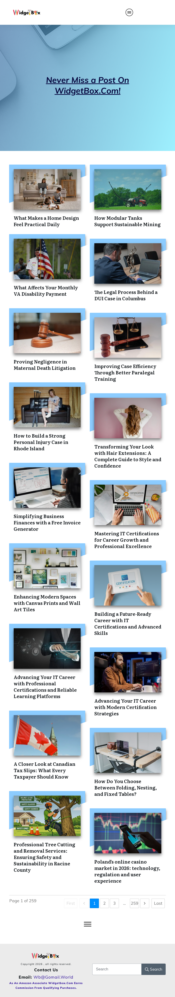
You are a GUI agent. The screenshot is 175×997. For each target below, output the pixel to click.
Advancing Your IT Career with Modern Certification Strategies (125, 707)
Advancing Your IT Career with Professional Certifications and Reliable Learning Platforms (45, 686)
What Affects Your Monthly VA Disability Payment (46, 290)
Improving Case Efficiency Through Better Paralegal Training (125, 372)
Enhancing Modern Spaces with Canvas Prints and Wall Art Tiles (47, 603)
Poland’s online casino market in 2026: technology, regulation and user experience (127, 871)
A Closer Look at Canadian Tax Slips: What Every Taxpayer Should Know (44, 770)
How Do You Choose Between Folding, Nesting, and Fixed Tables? (125, 787)
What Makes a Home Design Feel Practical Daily (46, 221)
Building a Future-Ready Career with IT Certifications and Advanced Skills (127, 623)
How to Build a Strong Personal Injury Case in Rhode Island (41, 442)
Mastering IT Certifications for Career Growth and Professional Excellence (126, 539)
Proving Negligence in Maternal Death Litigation (45, 364)
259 (134, 903)
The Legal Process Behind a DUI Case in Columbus (126, 295)
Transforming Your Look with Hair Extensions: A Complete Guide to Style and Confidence (127, 456)
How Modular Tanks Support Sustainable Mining (127, 221)
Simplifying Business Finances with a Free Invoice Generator (47, 522)
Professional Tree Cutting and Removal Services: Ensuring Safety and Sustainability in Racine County (44, 857)
